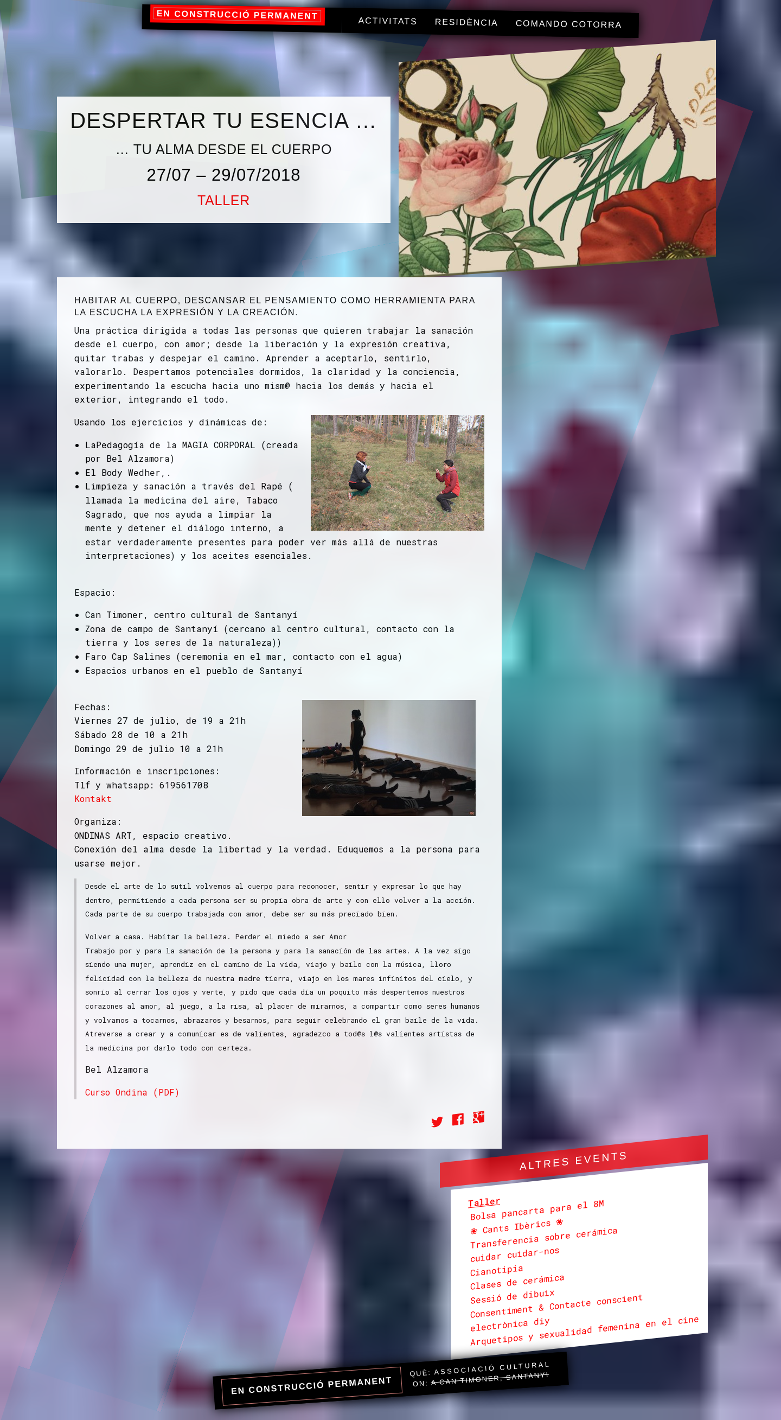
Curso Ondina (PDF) (132, 1092)
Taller (223, 200)
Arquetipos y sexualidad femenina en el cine (584, 1329)
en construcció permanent (237, 15)
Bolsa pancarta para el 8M (537, 1209)
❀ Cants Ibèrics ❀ (516, 1226)
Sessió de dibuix (512, 1295)
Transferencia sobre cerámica (544, 1237)
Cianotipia (496, 1269)
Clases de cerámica (517, 1281)
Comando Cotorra (569, 23)
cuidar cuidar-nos (514, 1254)
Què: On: (480, 1374)
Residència (466, 22)
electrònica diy (510, 1324)
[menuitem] (387, 21)
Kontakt (93, 798)
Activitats (388, 21)
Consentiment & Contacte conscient (556, 1305)
